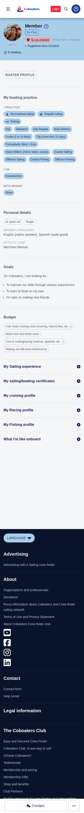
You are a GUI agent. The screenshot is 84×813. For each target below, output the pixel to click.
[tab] (20, 75)
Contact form (13, 689)
